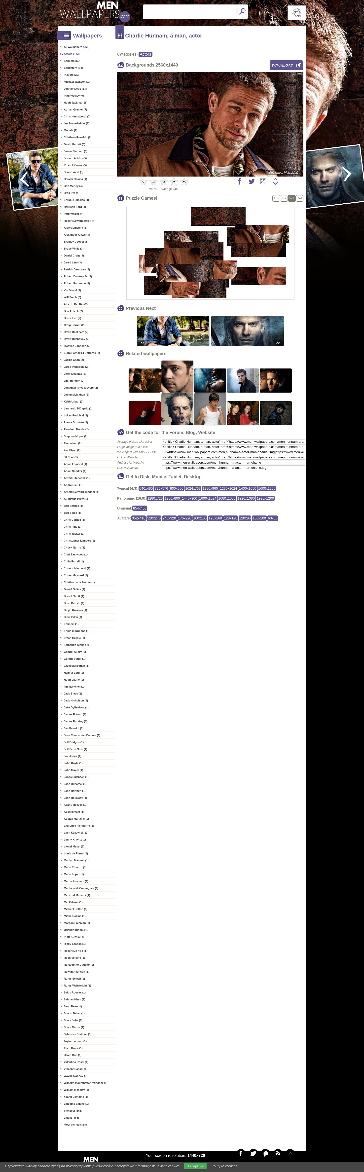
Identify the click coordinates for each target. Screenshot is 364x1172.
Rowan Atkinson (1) (76, 971)
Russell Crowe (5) (75, 165)
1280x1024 (228, 488)
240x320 (169, 518)
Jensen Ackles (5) (75, 158)
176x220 (184, 518)
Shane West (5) (73, 172)
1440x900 (189, 498)
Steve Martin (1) (74, 1027)
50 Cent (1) (71, 457)
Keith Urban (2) (73, 401)
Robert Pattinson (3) (77, 283)
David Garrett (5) (74, 144)
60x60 (272, 518)
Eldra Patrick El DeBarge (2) (82, 352)
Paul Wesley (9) (74, 95)
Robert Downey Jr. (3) (78, 276)
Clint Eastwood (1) (76, 554)
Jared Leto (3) (73, 262)
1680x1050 (226, 498)
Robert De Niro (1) (75, 950)
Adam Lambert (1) (75, 464)
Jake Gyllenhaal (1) (76, 707)
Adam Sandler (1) (75, 471)
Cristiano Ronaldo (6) (77, 137)
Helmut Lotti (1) (74, 672)
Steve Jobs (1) (73, 1020)
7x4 (299, 198)
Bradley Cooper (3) (76, 241)
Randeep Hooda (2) (76, 429)
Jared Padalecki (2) (76, 366)
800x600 (176, 488)
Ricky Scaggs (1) (75, 943)
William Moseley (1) (76, 1089)
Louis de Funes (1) (76, 853)
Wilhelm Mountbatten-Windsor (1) (85, 1082)
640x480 (146, 488)
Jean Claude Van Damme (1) (82, 735)
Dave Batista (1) (74, 603)
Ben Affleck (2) (73, 311)
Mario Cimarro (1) (75, 867)
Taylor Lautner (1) (75, 1041)
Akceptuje (195, 1166)
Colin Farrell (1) (74, 561)
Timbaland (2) (72, 443)
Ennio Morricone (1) (76, 630)
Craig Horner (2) (74, 325)
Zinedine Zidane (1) (76, 1103)
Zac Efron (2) (72, 450)
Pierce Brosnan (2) (76, 422)
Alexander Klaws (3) (77, 234)
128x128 (230, 518)
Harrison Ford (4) (75, 206)
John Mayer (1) (73, 770)
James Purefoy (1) (75, 721)
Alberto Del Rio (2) (76, 304)
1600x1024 (207, 498)
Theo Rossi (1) (73, 1048)
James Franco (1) (75, 714)
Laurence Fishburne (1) (79, 825)
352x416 (139, 518)
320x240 (154, 518)
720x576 (161, 488)
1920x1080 (246, 498)
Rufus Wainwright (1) (77, 985)
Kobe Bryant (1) (74, 811)
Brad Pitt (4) (71, 192)
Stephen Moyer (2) (75, 436)
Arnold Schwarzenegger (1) (81, 491)
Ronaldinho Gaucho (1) (79, 964)
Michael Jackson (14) (77, 81)
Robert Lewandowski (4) (79, 220)
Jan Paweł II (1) (73, 728)
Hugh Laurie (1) (74, 679)
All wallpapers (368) (76, 46)
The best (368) (73, 1110)
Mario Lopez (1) (74, 874)
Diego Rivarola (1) (75, 610)
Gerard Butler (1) (74, 658)
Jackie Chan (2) (74, 359)
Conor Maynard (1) (76, 575)
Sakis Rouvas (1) (75, 992)
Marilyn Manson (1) (76, 860)
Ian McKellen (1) (74, 686)
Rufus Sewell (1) (74, 978)
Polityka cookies (224, 1166)
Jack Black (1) (73, 693)
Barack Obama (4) (75, 179)
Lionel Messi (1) (74, 846)
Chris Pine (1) (72, 526)
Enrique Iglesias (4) (76, 199)
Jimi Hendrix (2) (74, 380)
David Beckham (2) (76, 331)
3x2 (284, 198)
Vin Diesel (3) (72, 290)
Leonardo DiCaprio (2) (78, 408)
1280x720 (155, 498)
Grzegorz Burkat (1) (76, 665)
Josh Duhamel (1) (75, 783)
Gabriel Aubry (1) (75, 651)
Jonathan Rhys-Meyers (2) (81, 387)
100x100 (259, 518)
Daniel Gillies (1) (74, 589)
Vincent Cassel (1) (75, 1068)
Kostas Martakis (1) (76, 818)
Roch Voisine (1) (74, 957)
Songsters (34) (73, 67)
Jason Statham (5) (75, 151)
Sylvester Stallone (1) (77, 1034)
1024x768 (193, 488)
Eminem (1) (71, 624)
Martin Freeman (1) (76, 881)
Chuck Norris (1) (74, 547)
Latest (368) (71, 1117)
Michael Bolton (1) (75, 909)
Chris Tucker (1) (74, 533)
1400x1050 (247, 488)
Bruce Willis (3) (73, 248)
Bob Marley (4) (73, 185)
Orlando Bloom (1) (76, 929)
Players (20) (71, 74)
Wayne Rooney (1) (75, 1075)
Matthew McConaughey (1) (81, 888)
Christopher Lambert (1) (79, 540)
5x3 (291, 198)
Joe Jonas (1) (72, 756)
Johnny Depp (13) (75, 88)
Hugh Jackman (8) (75, 102)
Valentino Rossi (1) (76, 1062)
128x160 (215, 518)
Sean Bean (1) (73, 1006)
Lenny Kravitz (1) (75, 839)
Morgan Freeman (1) (77, 922)
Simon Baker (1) (74, 1013)
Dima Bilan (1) (73, 617)
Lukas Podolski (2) (76, 415)
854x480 (139, 508)
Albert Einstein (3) (75, 227)
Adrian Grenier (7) (75, 109)
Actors (145, 54)
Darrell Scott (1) (74, 596)
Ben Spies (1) (72, 512)
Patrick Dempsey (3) (77, 269)
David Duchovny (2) (76, 338)
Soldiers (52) (72, 60)
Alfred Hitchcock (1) (77, 477)
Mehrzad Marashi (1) (77, 895)
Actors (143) (72, 53)
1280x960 (210, 488)
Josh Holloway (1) (75, 797)
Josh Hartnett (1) (74, 790)
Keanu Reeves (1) (75, 804)
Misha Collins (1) (74, 916)
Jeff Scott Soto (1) (75, 749)
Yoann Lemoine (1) (76, 1096)
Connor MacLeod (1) (77, 568)
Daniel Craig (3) (74, 255)
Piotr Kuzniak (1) (74, 936)
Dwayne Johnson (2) (77, 345)
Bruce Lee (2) (72, 318)
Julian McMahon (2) (76, 394)
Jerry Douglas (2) (75, 373)
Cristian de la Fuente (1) (79, 582)
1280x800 (172, 498)
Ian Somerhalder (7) (76, 123)
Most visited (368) (75, 1124)
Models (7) (70, 130)
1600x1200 (266, 488)
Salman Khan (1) (74, 999)
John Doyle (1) (73, 763)
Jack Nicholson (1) (76, 700)
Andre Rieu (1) (73, 484)
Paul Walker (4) (73, 213)
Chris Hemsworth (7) (77, 116)
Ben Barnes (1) (73, 505)
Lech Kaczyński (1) (76, 832)
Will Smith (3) (72, 297)
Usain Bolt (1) (72, 1055)
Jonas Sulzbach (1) (76, 776)
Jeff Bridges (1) (74, 742)
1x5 (276, 198)
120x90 (245, 518)
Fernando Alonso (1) (77, 644)
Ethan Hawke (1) (74, 637)
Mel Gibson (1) (73, 902)
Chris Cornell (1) (74, 519)
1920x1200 (265, 498)
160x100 (200, 518)
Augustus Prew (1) (76, 498)
